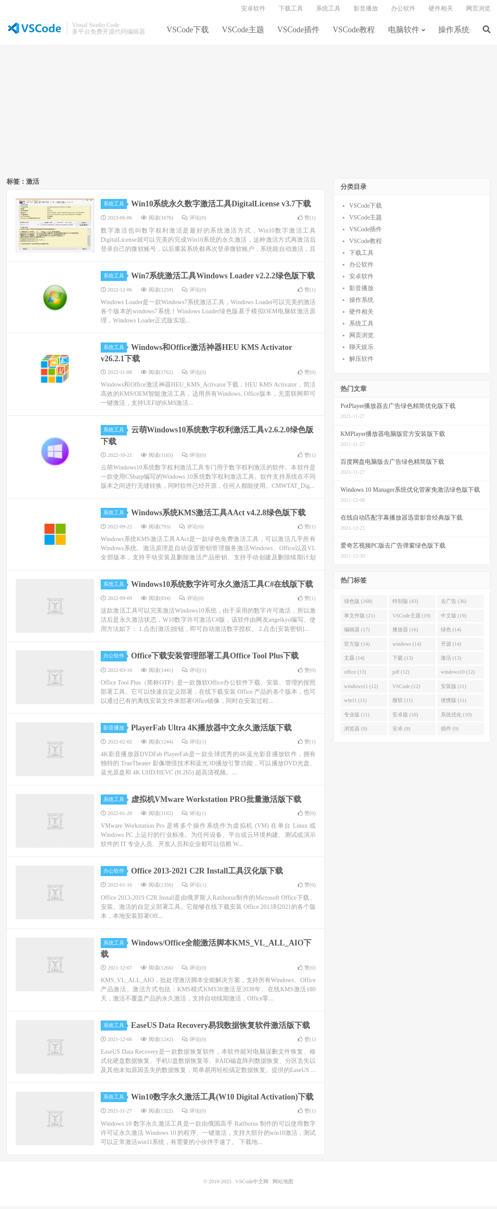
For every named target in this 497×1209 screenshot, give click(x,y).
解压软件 (361, 362)
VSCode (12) (406, 690)
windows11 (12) (361, 690)
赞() (307, 221)
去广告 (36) (453, 605)
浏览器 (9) (355, 732)
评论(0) (194, 221)
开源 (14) (451, 647)
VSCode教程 (354, 32)
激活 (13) (451, 661)
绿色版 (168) (358, 605)
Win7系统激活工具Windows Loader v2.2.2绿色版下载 (223, 278)
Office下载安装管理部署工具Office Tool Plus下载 (215, 659)
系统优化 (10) (456, 718)
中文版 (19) (453, 619)
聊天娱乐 (361, 350)
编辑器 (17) (357, 633)
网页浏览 (478, 11)
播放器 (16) (405, 633)
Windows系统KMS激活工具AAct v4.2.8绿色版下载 (218, 516)
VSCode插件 (298, 32)
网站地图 (282, 1185)
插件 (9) (450, 732)
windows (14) (406, 647)
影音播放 (366, 11)
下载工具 (291, 11)
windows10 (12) (458, 675)
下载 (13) (402, 661)
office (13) (355, 675)
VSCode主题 (243, 32)
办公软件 (403, 11)
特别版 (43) (405, 605)
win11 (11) (355, 704)
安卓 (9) (401, 732)
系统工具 (328, 11)
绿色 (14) (451, 633)
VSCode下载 (188, 32)
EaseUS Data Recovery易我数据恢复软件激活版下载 (220, 1028)
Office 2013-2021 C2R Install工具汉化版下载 (207, 874)
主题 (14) (354, 661)
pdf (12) (400, 675)
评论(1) (194, 673)
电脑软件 (403, 32)
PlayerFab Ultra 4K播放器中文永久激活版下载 (211, 731)
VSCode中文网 (34, 31)
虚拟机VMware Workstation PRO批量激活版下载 (216, 802)
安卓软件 (253, 11)
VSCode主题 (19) (411, 619)
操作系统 (454, 32)
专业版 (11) (357, 718)
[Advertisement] (248, 116)
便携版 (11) (453, 704)
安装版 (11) (453, 690)
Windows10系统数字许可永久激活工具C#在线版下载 (222, 587)
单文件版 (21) (359, 619)
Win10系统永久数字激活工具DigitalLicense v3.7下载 (221, 207)
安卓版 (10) (405, 718)
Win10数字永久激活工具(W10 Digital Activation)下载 (222, 1100)
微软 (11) (402, 704)
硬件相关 (441, 11)
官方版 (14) (357, 647)
